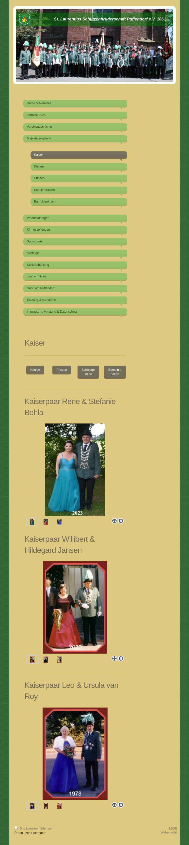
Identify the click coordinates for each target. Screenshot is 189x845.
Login (173, 828)
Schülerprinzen (88, 372)
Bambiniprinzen (114, 372)
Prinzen (61, 370)
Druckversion (26, 828)
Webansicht (169, 832)
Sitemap (46, 828)
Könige (35, 370)
